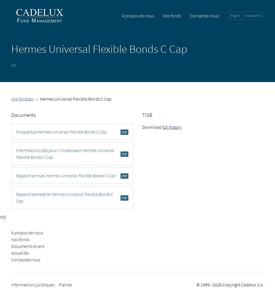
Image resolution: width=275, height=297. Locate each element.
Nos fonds (172, 16)
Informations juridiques (32, 284)
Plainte (65, 284)
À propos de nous (138, 16)
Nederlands (253, 15)
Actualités (20, 253)
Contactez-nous (204, 16)
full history (171, 127)
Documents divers (27, 246)
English (235, 15)
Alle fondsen (22, 99)
